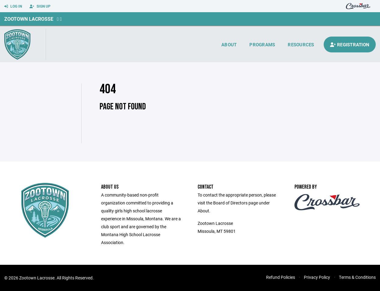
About (229, 44)
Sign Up (40, 6)
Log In (13, 6)
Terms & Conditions (357, 277)
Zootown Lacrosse (28, 19)
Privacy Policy (317, 277)
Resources (301, 44)
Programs (262, 44)
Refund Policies (280, 277)
